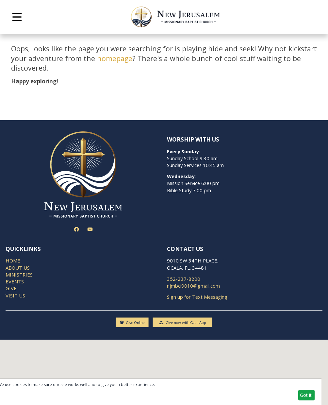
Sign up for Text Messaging (197, 297)
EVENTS (15, 281)
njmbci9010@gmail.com (193, 285)
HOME (13, 260)
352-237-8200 (183, 279)
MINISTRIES (19, 274)
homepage (114, 58)
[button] (17, 17)
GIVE (11, 288)
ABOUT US (18, 267)
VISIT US (15, 295)
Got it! (306, 395)
